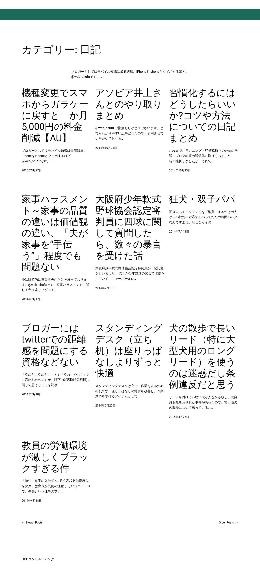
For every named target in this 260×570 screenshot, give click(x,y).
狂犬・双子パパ (202, 199)
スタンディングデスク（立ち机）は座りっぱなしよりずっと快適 (128, 351)
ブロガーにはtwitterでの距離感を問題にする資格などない (55, 345)
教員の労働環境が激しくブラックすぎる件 (55, 457)
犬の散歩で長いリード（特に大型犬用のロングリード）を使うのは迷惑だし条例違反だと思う (202, 356)
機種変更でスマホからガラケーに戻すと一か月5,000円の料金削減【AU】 (55, 115)
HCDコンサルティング (38, 559)
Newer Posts (32, 522)
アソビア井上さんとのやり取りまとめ (128, 104)
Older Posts (228, 522)
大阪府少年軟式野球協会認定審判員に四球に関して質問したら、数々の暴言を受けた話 (128, 227)
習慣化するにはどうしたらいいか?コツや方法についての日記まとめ (202, 115)
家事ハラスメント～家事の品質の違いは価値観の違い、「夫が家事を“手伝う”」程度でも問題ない (55, 233)
